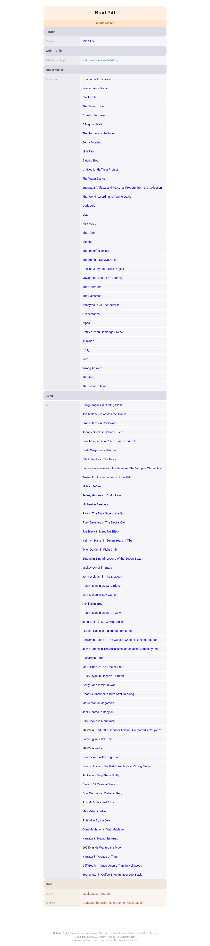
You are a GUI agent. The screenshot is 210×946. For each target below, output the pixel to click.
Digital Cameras (71, 933)
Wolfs (98, 748)
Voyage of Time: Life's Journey (102, 277)
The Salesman (92, 296)
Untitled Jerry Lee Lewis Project (103, 268)
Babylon (108, 712)
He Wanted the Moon (108, 847)
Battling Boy (90, 160)
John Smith (89, 621)
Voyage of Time (107, 856)
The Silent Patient (94, 386)
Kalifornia (109, 450)
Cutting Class (113, 405)
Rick (85, 513)
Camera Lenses (89, 933)
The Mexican (113, 576)
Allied (103, 811)
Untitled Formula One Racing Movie (127, 766)
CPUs (145, 933)
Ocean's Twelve (112, 612)
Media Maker (105, 23)
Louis (85, 468)
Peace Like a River (94, 88)
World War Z (109, 685)
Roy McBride (90, 802)
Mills (85, 486)
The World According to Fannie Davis (106, 196)
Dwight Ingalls (91, 405)
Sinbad (87, 558)
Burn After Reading (121, 694)
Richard (87, 658)
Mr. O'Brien (89, 667)
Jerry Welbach (91, 576)
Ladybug (88, 739)
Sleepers (102, 504)
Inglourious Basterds (118, 630)
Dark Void (88, 205)
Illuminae (88, 341)
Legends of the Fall (117, 477)
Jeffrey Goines (92, 495)
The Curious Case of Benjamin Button (133, 639)
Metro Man (89, 703)
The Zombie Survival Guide (100, 259)
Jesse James (91, 649)
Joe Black (88, 531)
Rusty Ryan (90, 585)
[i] (119, 60)
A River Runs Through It (120, 441)
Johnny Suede (91, 432)
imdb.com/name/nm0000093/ (99, 60)
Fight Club (110, 549)
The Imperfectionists (95, 250)
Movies (153, 933)
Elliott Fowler (90, 459)
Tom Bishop (90, 594)
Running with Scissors (97, 79)
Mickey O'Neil (91, 567)
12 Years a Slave (104, 784)
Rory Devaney (91, 522)
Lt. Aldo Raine (91, 630)
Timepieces (134, 933)
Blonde (87, 241)
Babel (100, 658)
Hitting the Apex (107, 838)
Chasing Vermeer (93, 115)
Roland (87, 820)
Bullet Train (105, 739)
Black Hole (89, 97)
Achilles (87, 603)
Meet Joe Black (109, 531)
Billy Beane (89, 721)
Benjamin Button (93, 639)
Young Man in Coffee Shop (100, 874)
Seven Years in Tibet (119, 540)
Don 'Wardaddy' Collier (97, 793)
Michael (87, 504)
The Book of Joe (93, 106)
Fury (119, 793)
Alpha (86, 323)
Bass (85, 784)
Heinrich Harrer (92, 540)
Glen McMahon (92, 829)
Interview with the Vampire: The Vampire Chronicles (127, 468)
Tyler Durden (90, 549)
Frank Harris (90, 423)
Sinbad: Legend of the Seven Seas (118, 558)
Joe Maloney (90, 414)
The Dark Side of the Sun (108, 513)
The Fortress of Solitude (98, 133)
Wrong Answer (92, 368)
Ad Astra (108, 802)
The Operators (92, 287)
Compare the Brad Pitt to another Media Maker (113, 902)
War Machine (115, 829)
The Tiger (88, 232)
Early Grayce (90, 450)
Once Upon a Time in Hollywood (121, 865)
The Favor (110, 459)
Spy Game (109, 594)
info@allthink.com (126, 937)
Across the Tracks (114, 414)
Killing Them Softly (107, 775)
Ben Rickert (90, 757)
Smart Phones (119, 933)
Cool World (110, 423)
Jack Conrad (90, 712)
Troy (99, 603)
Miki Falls (88, 151)
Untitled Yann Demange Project (102, 332)
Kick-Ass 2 (89, 223)
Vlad (85, 214)
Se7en (96, 486)
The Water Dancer (94, 178)
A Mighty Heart (92, 124)
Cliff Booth (89, 865)
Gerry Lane (89, 685)
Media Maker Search (96, 893)
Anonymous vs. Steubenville (101, 305)
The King (88, 377)
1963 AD (88, 41)
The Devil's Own (115, 522)
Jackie (86, 775)
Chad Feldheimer (93, 694)
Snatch (109, 567)
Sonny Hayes (91, 766)
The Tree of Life (111, 667)
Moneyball (108, 721)
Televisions (105, 933)
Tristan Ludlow (92, 477)
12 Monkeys (113, 495)
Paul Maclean (91, 441)
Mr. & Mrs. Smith (112, 621)
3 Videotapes (91, 314)
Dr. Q (85, 350)
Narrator (87, 838)
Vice (85, 359)
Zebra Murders (92, 142)
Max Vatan (89, 811)
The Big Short (111, 757)
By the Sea (103, 820)
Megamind (107, 703)
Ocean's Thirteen (113, 676)
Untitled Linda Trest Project (100, 169)
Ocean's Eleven (112, 585)
